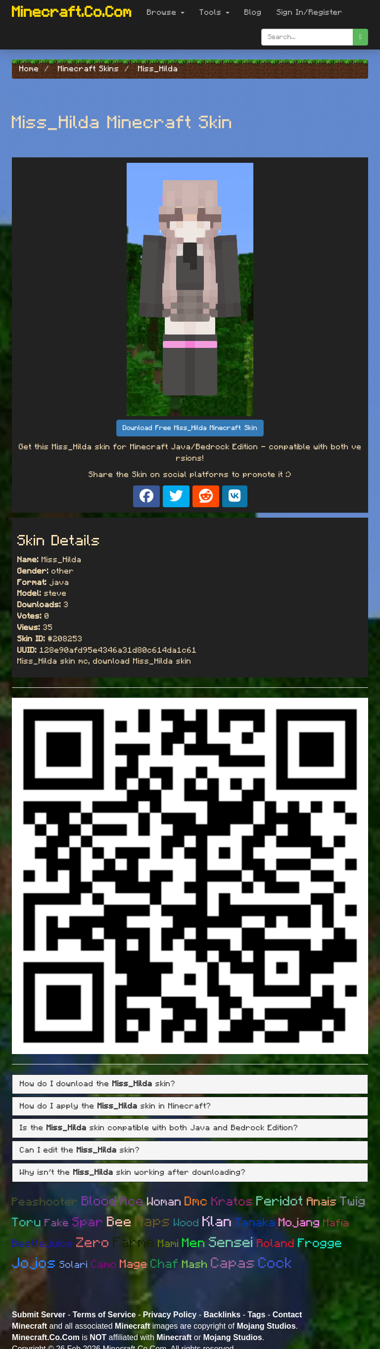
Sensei (231, 1243)
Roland (276, 1244)
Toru (27, 1222)
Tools (214, 12)
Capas (233, 1263)
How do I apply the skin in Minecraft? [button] (115, 1106)
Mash (195, 1264)
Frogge (320, 1243)
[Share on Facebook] (146, 496)
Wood (186, 1222)
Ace (132, 1201)
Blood (99, 1201)
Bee (119, 1222)
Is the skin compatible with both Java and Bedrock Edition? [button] (159, 1128)
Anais (322, 1202)
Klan (217, 1222)
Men (194, 1243)
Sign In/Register (310, 12)
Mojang (299, 1223)
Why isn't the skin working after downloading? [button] (133, 1172)
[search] (360, 37)
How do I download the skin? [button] (98, 1084)
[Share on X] (176, 496)
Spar (88, 1222)
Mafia (336, 1223)
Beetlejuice (42, 1243)
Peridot (280, 1201)
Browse (166, 12)
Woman (164, 1202)
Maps (153, 1221)
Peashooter (45, 1202)
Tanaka (255, 1223)
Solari (73, 1265)
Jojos (34, 1263)
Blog (253, 12)
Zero (93, 1243)
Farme (134, 1243)
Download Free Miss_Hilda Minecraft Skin (190, 428)
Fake (57, 1223)
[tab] (190, 1084)
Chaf (164, 1264)
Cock (275, 1263)
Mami (168, 1243)
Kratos (232, 1202)
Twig (353, 1201)
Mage (133, 1264)
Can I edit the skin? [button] (80, 1150)
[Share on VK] (234, 496)
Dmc (196, 1201)
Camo (104, 1264)
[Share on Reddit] (205, 496)
